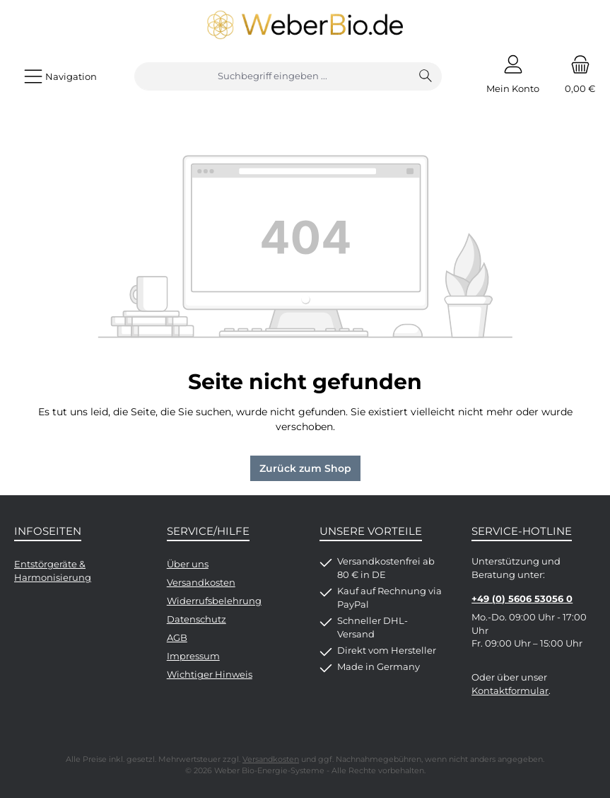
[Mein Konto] (513, 76)
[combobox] (272, 76)
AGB (177, 637)
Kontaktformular (510, 691)
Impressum (193, 656)
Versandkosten (201, 582)
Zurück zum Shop (305, 468)
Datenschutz (196, 619)
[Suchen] (426, 76)
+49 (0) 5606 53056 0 (522, 599)
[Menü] (60, 76)
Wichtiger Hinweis (209, 674)
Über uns (188, 564)
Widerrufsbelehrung (214, 601)
